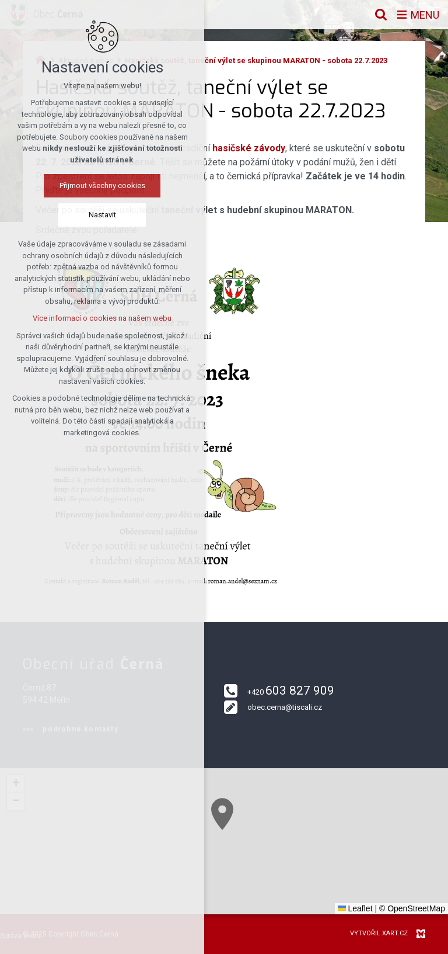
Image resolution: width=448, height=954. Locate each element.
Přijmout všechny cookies (100, 185)
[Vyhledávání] (381, 14)
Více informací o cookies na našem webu (99, 318)
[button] (253, 835)
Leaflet (355, 908)
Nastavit (100, 214)
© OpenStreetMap (412, 908)
